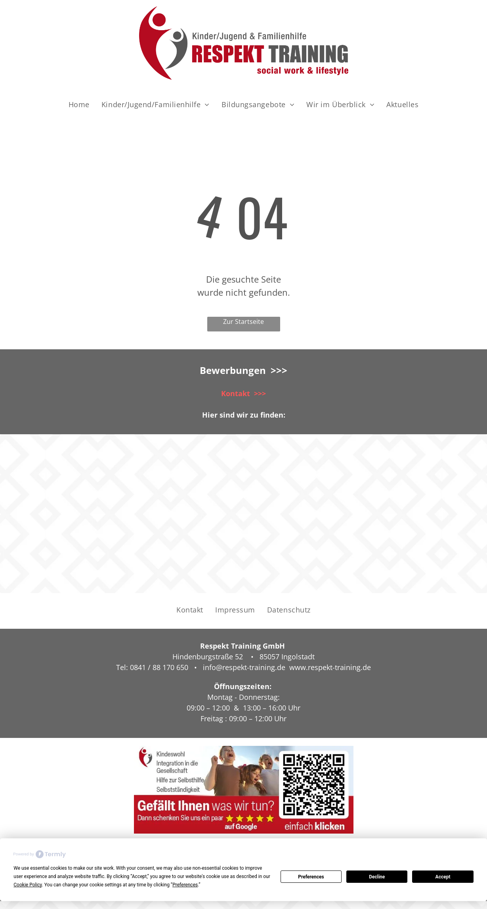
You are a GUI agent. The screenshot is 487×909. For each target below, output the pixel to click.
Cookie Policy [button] (27, 885)
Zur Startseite (243, 321)
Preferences (311, 877)
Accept (443, 877)
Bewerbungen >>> (243, 370)
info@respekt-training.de (244, 667)
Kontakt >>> (243, 393)
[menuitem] (79, 104)
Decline (377, 877)
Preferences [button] (185, 885)
